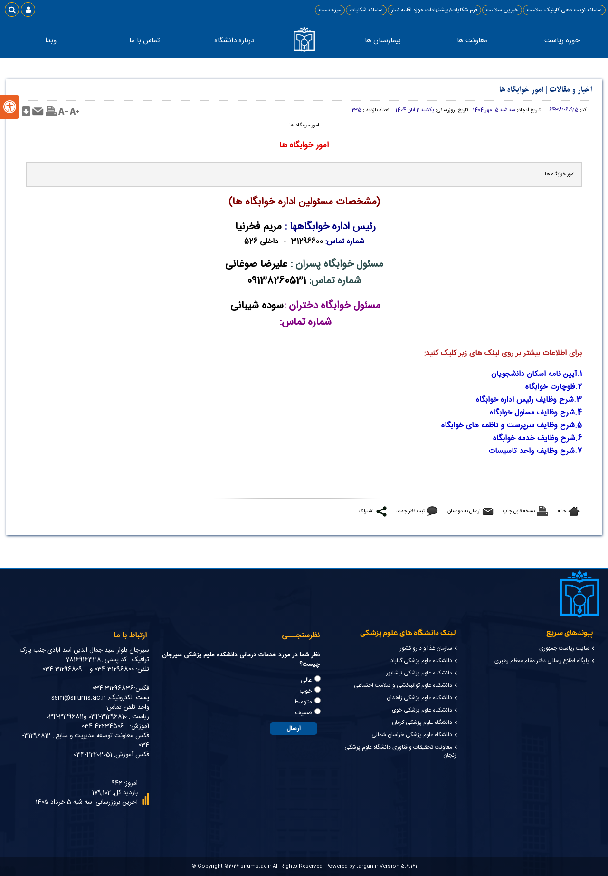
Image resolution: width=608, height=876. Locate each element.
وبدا (51, 41)
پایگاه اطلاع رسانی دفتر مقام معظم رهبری (541, 660)
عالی (306, 680)
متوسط (303, 702)
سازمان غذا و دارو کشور (426, 648)
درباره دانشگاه (231, 41)
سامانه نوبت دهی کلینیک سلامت (564, 10)
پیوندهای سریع (569, 633)
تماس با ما (142, 41)
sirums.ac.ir (255, 866)
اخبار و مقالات (570, 89)
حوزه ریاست (559, 41)
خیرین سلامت (502, 10)
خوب (305, 691)
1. (579, 374)
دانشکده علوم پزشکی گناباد (421, 660)
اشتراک (366, 511)
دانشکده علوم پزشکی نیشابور (419, 673)
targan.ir (367, 866)
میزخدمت (330, 10)
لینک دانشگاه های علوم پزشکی (408, 633)
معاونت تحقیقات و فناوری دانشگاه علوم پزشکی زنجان (400, 751)
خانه (562, 511)
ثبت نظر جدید (410, 511)
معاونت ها (470, 41)
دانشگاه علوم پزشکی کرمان (422, 722)
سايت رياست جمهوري (564, 648)
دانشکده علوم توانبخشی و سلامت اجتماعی (403, 685)
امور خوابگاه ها (521, 89)
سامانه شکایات (366, 10)
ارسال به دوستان (463, 511)
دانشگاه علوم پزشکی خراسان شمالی (411, 735)
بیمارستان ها (380, 41)
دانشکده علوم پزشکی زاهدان (419, 698)
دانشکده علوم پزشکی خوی (422, 710)
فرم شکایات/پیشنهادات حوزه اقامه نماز (434, 10)
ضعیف (303, 713)
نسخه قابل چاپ (519, 511)
